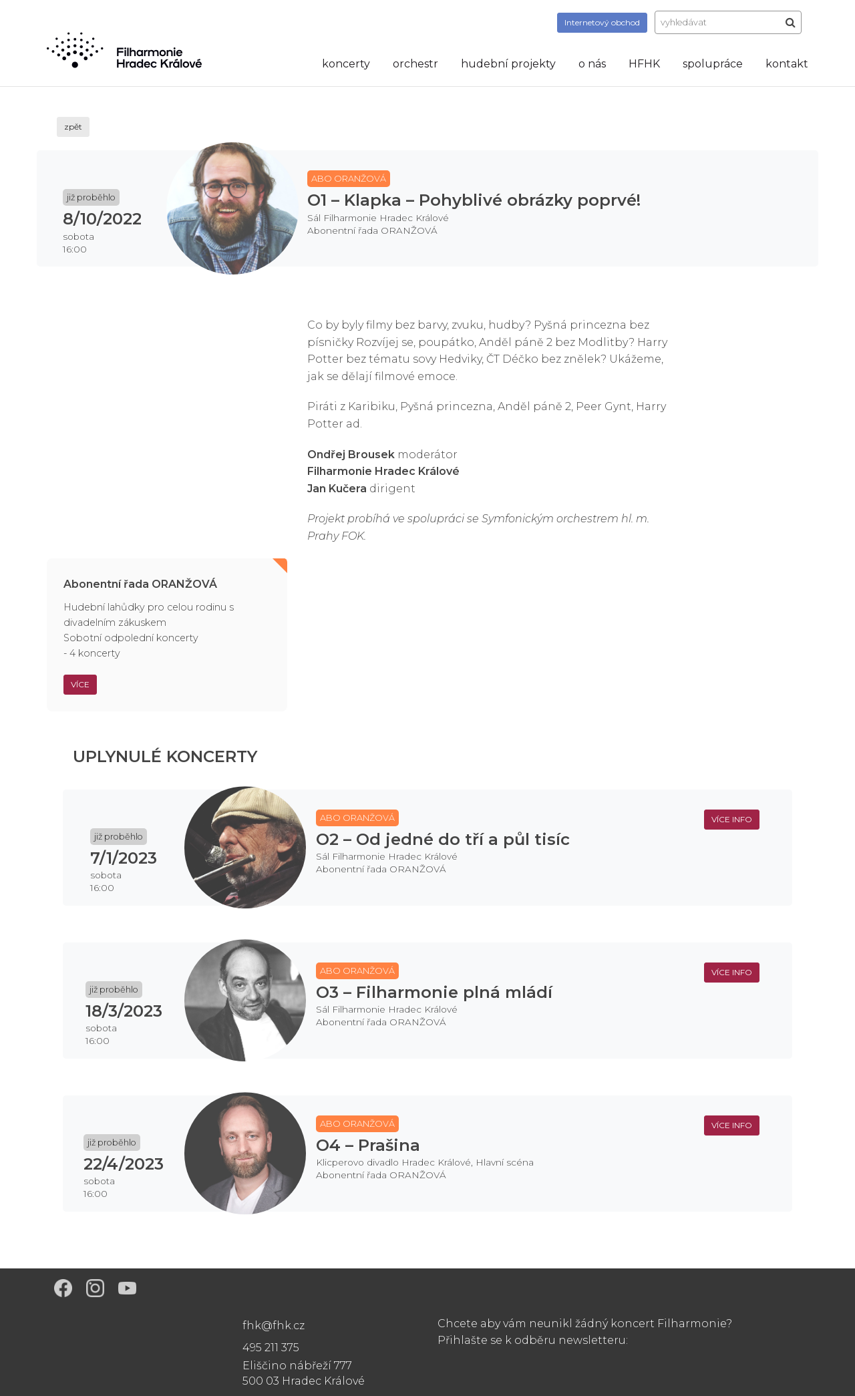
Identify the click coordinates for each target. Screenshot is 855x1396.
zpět (73, 127)
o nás (592, 63)
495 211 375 (270, 1347)
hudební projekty (508, 63)
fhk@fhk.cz (273, 1325)
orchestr (415, 63)
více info (731, 819)
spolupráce (713, 63)
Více (80, 684)
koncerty (346, 63)
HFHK (644, 63)
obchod (602, 22)
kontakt (786, 63)
